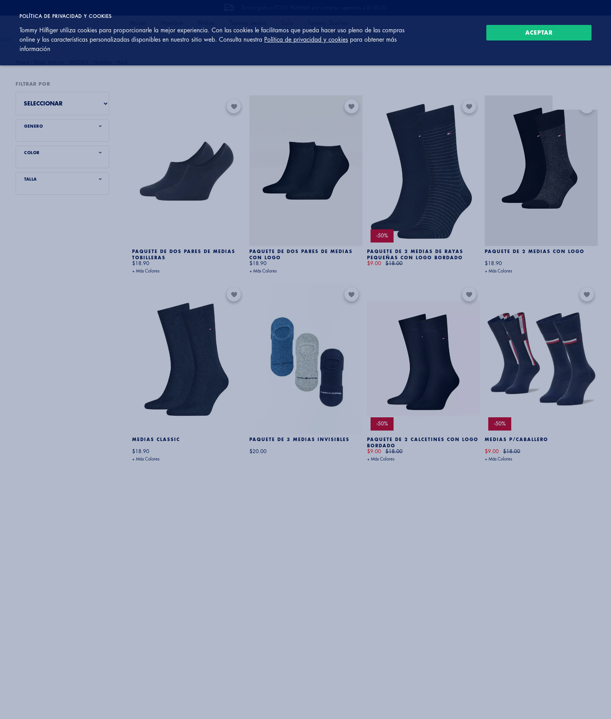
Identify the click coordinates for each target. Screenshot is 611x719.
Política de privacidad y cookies (306, 40)
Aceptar (539, 32)
